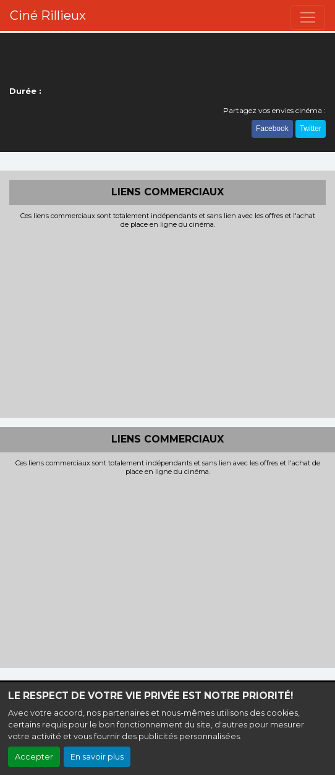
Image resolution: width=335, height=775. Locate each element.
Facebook (272, 128)
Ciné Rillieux (48, 15)
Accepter (34, 756)
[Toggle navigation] (307, 17)
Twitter (310, 128)
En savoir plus (97, 756)
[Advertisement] (167, 322)
